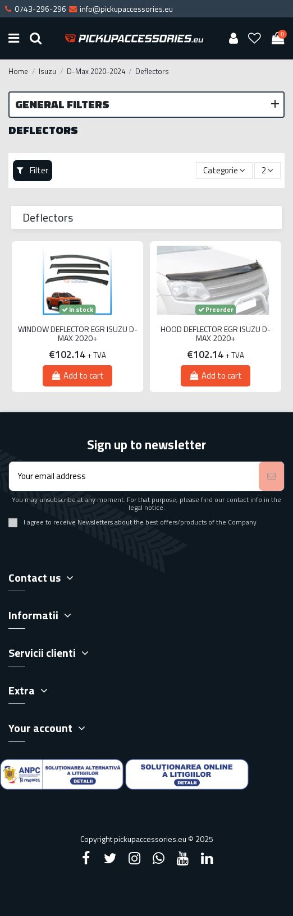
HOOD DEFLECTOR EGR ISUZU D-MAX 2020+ (216, 334)
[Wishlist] (255, 38)
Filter (32, 170)
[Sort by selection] (224, 170)
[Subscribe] (271, 476)
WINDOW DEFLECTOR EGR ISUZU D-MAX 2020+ (78, 334)
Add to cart (77, 375)
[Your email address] (134, 476)
